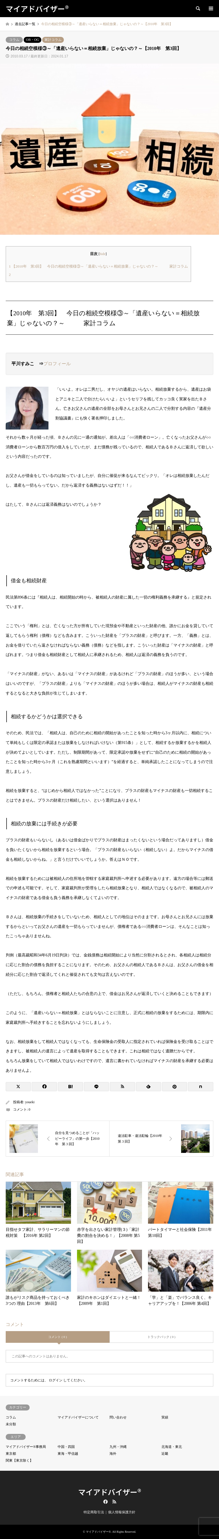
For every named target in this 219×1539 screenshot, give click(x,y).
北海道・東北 (171, 1447)
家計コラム (53, 40)
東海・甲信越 (68, 1454)
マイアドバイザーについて (78, 1417)
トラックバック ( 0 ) (161, 1337)
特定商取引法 (94, 1512)
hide (103, 254)
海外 (113, 1454)
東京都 (11, 1454)
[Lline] (96, 1086)
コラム (14, 40)
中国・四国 (66, 1447)
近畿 (164, 1454)
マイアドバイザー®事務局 (26, 1447)
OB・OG (32, 40)
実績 (164, 1417)
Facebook (105, 1502)
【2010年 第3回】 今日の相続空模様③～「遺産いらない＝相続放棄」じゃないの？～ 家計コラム (98, 266)
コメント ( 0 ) (57, 1337)
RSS (114, 1502)
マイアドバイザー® (109, 1491)
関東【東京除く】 (19, 1460)
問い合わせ (118, 1417)
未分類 (11, 1424)
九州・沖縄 (118, 1447)
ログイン (55, 1380)
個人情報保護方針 (121, 1512)
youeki (30, 1102)
